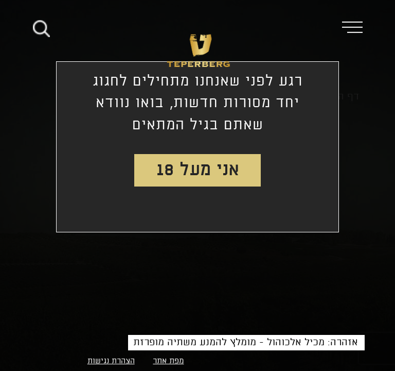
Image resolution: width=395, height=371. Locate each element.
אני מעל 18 (197, 170)
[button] (360, 27)
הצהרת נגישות (111, 361)
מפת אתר (168, 361)
